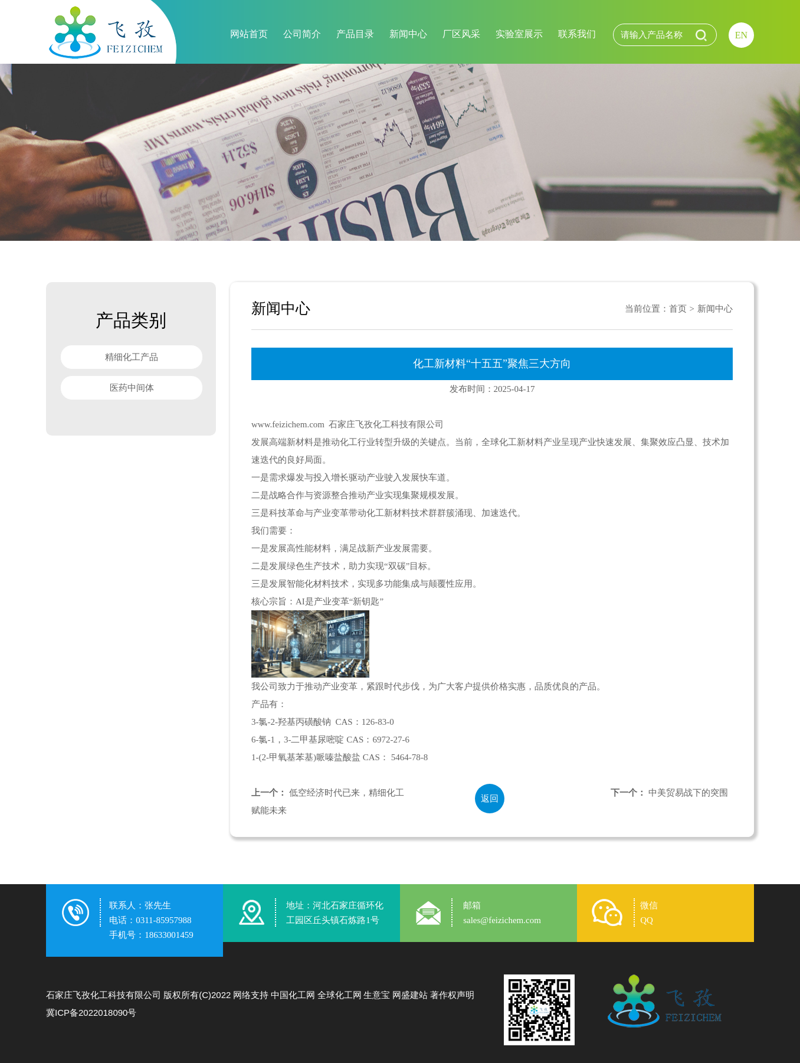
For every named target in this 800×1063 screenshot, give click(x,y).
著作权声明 (452, 995)
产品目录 (355, 34)
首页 (678, 308)
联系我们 (577, 34)
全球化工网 (339, 995)
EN (741, 35)
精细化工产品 (131, 357)
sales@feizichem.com (502, 920)
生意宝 (376, 995)
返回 (490, 798)
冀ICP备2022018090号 (91, 1013)
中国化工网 (293, 995)
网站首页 (249, 34)
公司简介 (302, 34)
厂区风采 (461, 34)
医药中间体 (132, 388)
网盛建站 (410, 995)
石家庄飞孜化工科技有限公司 (103, 995)
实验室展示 (519, 34)
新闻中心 (408, 34)
